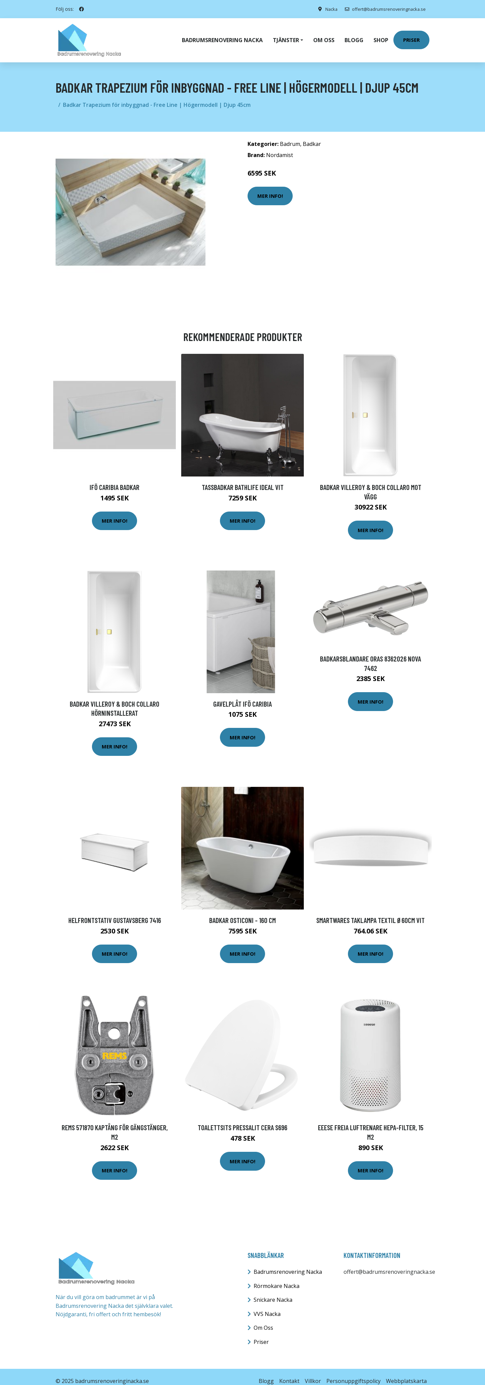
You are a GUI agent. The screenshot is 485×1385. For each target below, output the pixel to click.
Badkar (312, 135)
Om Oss (263, 1319)
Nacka (324, 9)
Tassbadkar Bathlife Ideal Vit (243, 478)
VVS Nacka (267, 1305)
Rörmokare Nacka (276, 1277)
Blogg (354, 35)
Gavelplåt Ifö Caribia (242, 695)
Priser (411, 35)
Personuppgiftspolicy (353, 1372)
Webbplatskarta (406, 1372)
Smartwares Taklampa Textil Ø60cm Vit (370, 911)
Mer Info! (270, 187)
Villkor (313, 1372)
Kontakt (289, 1372)
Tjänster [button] (286, 35)
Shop (381, 35)
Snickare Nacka (273, 1291)
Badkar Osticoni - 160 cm (242, 911)
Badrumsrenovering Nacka (222, 35)
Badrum (290, 135)
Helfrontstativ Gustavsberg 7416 (114, 911)
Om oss (323, 35)
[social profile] (81, 9)
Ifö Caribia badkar (114, 478)
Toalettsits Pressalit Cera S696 (242, 1119)
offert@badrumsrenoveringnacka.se (381, 9)
